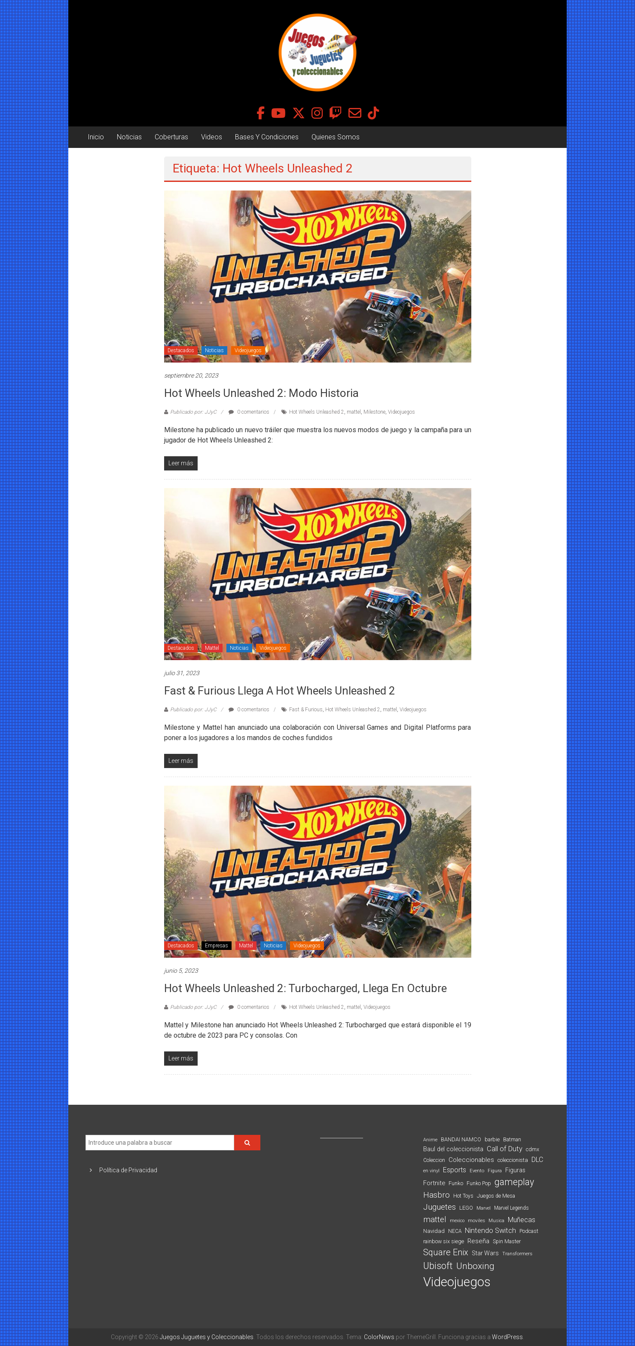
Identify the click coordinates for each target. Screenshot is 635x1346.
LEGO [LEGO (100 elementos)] (466, 1208)
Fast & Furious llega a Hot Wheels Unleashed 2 (279, 690)
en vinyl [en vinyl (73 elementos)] (431, 1171)
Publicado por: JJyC (193, 412)
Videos (211, 137)
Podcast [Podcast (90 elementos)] (528, 1231)
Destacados (181, 350)
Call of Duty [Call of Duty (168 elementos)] (504, 1149)
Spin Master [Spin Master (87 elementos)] (507, 1241)
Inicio (96, 137)
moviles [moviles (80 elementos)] (476, 1220)
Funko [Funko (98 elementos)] (456, 1183)
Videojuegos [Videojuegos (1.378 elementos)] (457, 1282)
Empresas (216, 946)
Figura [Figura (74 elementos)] (495, 1171)
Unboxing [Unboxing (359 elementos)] (475, 1265)
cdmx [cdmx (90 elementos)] (532, 1149)
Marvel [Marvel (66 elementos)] (483, 1208)
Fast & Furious (306, 710)
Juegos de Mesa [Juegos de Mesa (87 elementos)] (496, 1196)
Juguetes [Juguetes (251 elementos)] (439, 1207)
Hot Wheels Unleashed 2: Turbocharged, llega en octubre (305, 988)
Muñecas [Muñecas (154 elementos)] (521, 1220)
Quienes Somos (335, 137)
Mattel (212, 648)
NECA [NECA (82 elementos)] (454, 1231)
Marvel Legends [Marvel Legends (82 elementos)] (511, 1208)
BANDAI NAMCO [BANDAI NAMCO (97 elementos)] (461, 1139)
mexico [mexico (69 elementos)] (457, 1220)
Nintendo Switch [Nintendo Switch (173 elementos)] (490, 1230)
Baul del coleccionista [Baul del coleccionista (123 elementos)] (453, 1149)
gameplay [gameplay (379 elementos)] (514, 1182)
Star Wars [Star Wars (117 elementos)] (485, 1253)
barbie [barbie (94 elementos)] (492, 1139)
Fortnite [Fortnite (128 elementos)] (434, 1183)
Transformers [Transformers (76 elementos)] (517, 1254)
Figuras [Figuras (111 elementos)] (515, 1170)
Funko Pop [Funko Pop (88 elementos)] (479, 1183)
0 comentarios (249, 412)
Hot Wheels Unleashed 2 (316, 412)
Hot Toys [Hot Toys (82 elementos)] (463, 1196)
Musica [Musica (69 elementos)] (496, 1220)
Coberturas (171, 137)
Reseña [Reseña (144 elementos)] (478, 1241)
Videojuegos (248, 350)
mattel (354, 412)
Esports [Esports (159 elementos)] (454, 1170)
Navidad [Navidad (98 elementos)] (434, 1231)
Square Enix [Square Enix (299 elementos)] (445, 1252)
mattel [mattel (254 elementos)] (434, 1219)
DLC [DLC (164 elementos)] (537, 1159)
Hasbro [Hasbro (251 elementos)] (436, 1195)
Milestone (374, 412)
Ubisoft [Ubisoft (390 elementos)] (438, 1265)
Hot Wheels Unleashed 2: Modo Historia (261, 393)
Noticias (129, 137)
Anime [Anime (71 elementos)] (430, 1140)
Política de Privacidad (128, 1170)
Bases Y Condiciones (267, 137)
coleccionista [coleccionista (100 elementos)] (513, 1160)
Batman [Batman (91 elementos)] (512, 1139)
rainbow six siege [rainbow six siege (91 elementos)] (443, 1241)
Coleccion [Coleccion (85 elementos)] (434, 1160)
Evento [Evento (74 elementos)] (477, 1171)
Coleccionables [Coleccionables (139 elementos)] (471, 1160)
